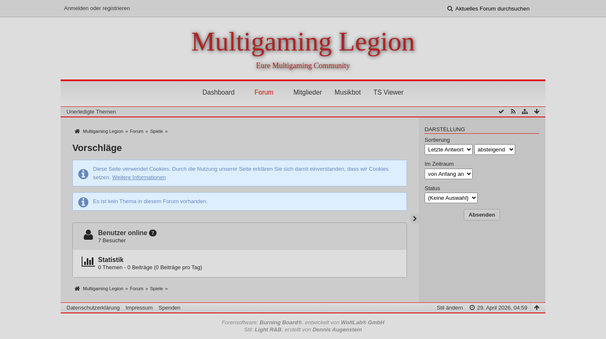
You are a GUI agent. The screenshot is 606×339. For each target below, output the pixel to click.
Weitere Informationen (139, 177)
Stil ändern (450, 308)
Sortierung (437, 140)
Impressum (138, 308)
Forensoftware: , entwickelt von (303, 322)
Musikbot (348, 92)
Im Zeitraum (439, 164)
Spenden (170, 308)
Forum (264, 92)
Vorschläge (97, 148)
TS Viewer (388, 92)
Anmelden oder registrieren (97, 8)
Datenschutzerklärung (93, 308)
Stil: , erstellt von (303, 329)
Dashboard (218, 92)
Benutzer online (122, 232)
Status (432, 188)
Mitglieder (307, 92)
